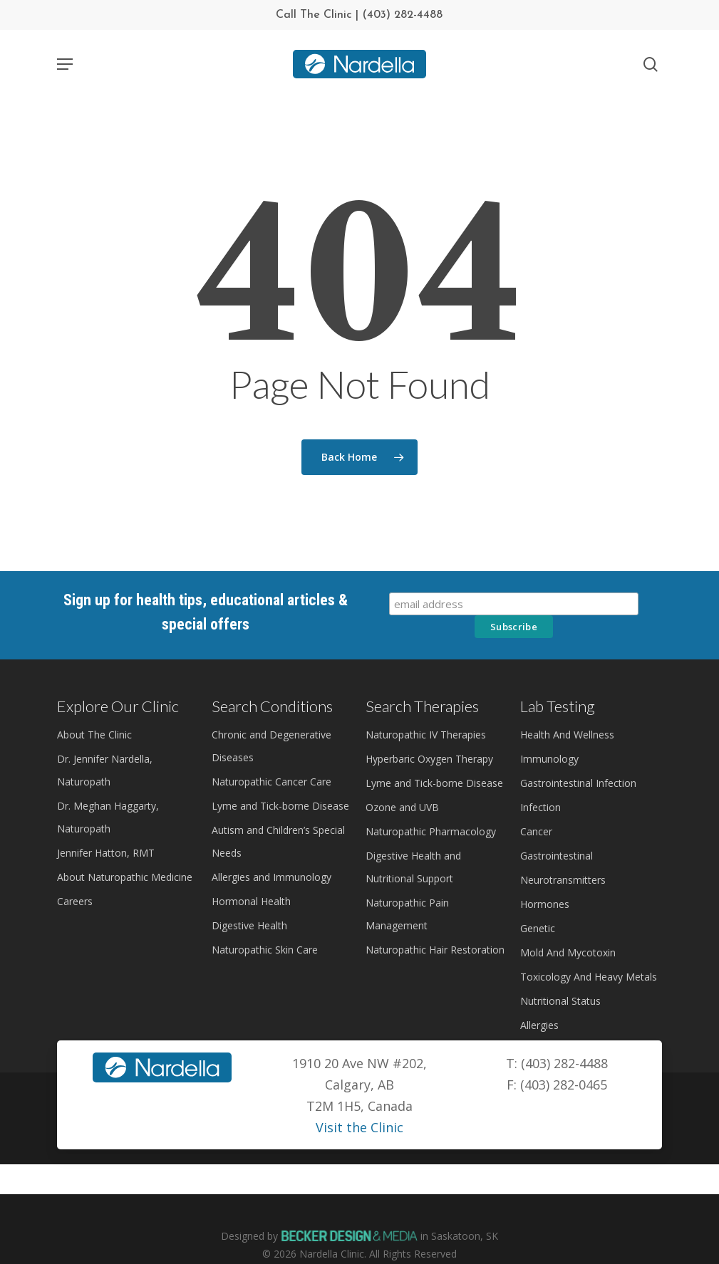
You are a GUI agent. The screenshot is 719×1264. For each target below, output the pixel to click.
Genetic (537, 928)
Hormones (544, 904)
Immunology (549, 759)
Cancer (536, 831)
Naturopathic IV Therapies (426, 734)
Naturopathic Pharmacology (431, 831)
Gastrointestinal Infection (578, 783)
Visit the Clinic (359, 1127)
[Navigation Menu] (65, 64)
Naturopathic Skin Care (265, 949)
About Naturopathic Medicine (124, 877)
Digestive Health (249, 925)
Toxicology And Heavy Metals (588, 976)
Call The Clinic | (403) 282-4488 (359, 15)
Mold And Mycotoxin (568, 952)
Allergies (539, 1025)
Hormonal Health (251, 901)
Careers (75, 901)
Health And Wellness (567, 734)
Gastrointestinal (556, 855)
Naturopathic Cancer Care (271, 781)
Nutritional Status (560, 1001)
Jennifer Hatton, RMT (106, 853)
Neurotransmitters (563, 880)
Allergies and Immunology (271, 877)
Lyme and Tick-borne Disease (280, 806)
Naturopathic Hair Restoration (435, 949)
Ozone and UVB (402, 807)
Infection (540, 807)
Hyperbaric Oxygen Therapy (429, 759)
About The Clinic (94, 734)
